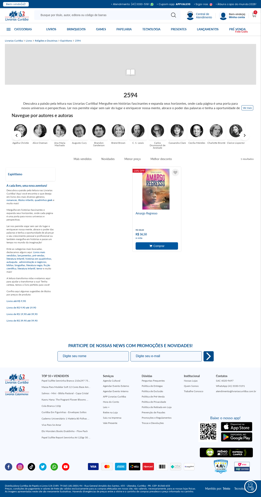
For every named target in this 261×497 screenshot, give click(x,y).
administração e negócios (32, 261)
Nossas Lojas (191, 380)
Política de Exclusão (152, 391)
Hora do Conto (111, 401)
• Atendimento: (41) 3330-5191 (132, 4)
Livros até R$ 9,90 (16, 301)
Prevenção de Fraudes (153, 412)
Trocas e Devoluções (153, 423)
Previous (16, 135)
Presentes (179, 29)
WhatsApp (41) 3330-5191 (230, 385)
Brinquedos (76, 29)
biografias (20, 265)
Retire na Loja (110, 412)
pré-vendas (38, 255)
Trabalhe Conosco (193, 391)
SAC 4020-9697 (224, 380)
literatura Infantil (15, 258)
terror (39, 268)
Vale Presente (110, 423)
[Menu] (232, 15)
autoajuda (12, 261)
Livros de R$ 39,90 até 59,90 (22, 320)
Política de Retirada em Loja (156, 407)
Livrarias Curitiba (14, 40)
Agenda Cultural (111, 380)
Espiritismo (66, 40)
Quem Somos (191, 385)
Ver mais (247, 107)
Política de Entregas (152, 385)
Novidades (108, 159)
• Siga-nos (203, 4)
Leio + (106, 407)
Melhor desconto (161, 159)
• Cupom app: (174, 4)
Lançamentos (208, 29)
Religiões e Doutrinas (46, 40)
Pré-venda (237, 29)
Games (101, 29)
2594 (78, 40)
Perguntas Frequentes (153, 380)
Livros (51, 29)
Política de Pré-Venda (153, 396)
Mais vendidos (83, 159)
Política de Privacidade (154, 401)
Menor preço (132, 159)
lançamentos (24, 255)
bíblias (10, 265)
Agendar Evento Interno (115, 391)
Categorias (23, 29)
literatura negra (34, 265)
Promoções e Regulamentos (156, 417)
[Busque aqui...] (102, 15)
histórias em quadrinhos (38, 258)
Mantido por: (217, 488)
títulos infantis (25, 200)
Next (245, 135)
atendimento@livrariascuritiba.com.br (236, 391)
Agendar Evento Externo (116, 385)
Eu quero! (208, 356)
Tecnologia (151, 29)
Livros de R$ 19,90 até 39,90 (22, 314)
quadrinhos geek (43, 200)
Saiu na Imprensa (112, 417)
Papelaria (124, 29)
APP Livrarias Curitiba (114, 396)
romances (12, 200)
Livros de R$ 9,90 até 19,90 (21, 307)
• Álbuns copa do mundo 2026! (236, 4)
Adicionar (157, 246)
